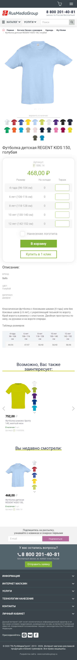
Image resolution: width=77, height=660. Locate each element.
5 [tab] (42, 109)
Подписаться (55, 539)
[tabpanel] (38, 73)
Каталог (11, 22)
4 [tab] (40, 109)
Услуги (30, 22)
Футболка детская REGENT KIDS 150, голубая (14, 502)
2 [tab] (36, 109)
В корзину (38, 244)
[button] (3, 409)
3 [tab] (38, 109)
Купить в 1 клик (38, 254)
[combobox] (54, 22)
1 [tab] (35, 109)
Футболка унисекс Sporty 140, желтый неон (18, 422)
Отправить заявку (38, 564)
